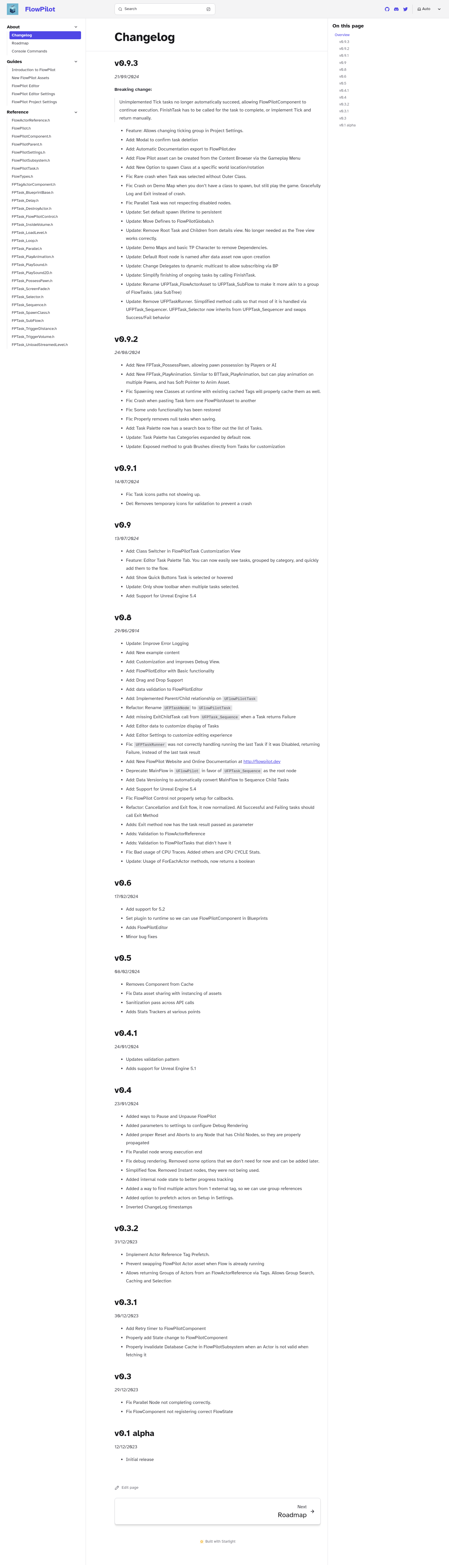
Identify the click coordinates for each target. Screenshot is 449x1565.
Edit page (127, 1487)
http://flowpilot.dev (261, 761)
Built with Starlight (217, 1541)
